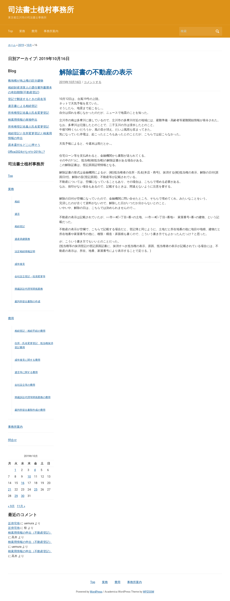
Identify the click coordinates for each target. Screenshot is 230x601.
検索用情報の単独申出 (22, 119)
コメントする (92, 82)
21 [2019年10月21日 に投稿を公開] (9, 489)
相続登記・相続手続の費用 (30, 330)
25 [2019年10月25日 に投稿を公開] (35, 489)
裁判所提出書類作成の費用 (30, 409)
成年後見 (20, 264)
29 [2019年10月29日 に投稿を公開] (16, 496)
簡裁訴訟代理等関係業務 (29, 288)
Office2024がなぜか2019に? (26, 152)
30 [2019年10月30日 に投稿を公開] (22, 496)
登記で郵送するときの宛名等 (27, 99)
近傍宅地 (14, 523)
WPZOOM (148, 591)
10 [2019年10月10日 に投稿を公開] (29, 476)
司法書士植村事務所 (41, 9)
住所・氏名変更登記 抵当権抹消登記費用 (34, 345)
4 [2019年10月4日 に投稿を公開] (35, 470)
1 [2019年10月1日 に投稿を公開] (15, 470)
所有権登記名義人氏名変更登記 (28, 112)
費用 (34, 31)
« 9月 (11, 506)
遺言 (17, 214)
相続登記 (20, 226)
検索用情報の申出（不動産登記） (30, 532)
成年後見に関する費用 (27, 359)
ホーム (12, 45)
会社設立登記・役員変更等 (30, 276)
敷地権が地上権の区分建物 (25, 80)
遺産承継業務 (22, 239)
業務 (22, 31)
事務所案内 (51, 31)
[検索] (197, 31)
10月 (29, 45)
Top (10, 31)
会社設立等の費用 (25, 384)
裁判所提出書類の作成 (27, 301)
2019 (21, 45)
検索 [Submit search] (217, 31)
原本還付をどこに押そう (24, 145)
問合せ (12, 440)
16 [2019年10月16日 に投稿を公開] (22, 483)
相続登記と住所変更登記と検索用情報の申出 (30, 136)
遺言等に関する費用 (26, 372)
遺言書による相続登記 (22, 106)
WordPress (96, 591)
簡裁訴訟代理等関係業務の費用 (33, 397)
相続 (17, 201)
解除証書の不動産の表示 (95, 72)
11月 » (21, 506)
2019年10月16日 (70, 82)
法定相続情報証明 (25, 251)
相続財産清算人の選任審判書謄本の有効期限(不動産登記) (30, 90)
